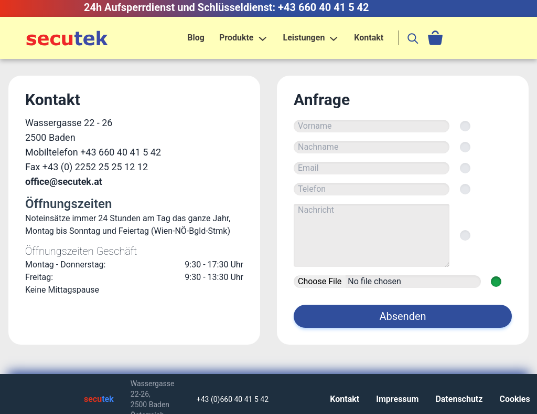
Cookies (514, 399)
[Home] (67, 38)
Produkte (236, 38)
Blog (196, 38)
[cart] (435, 37)
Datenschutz (458, 399)
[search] (413, 37)
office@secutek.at (63, 181)
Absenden (402, 316)
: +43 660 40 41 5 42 (321, 7)
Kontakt (368, 38)
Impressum (397, 399)
